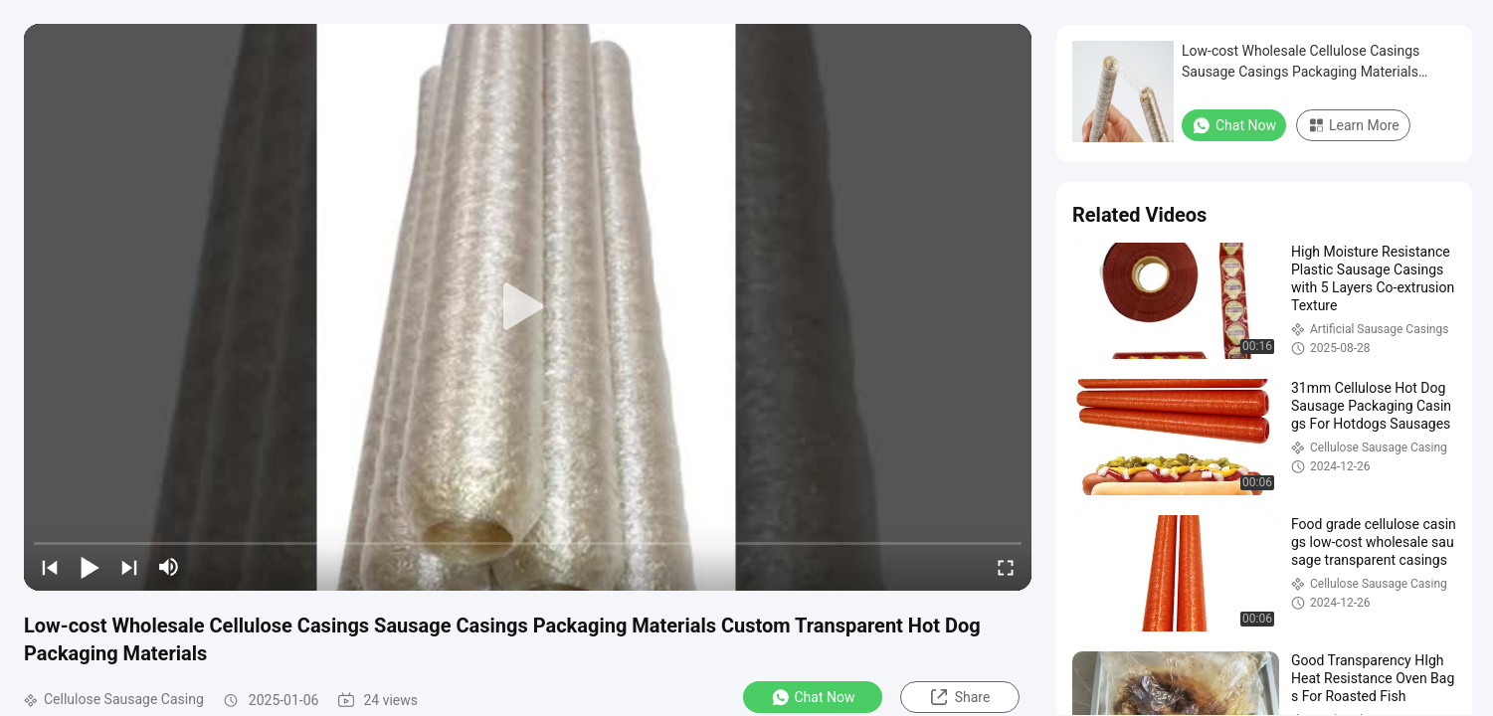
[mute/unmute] (169, 567)
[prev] (50, 567)
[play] (528, 307)
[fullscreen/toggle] (1006, 567)
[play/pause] (89, 567)
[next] (129, 567)
